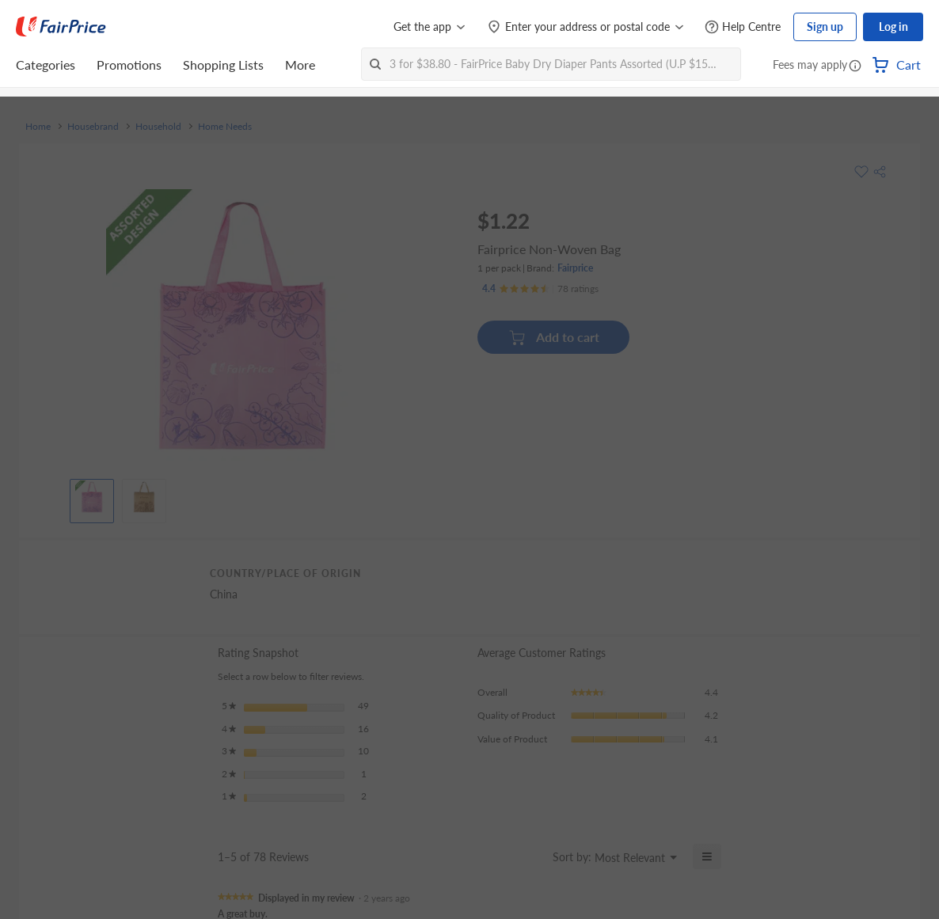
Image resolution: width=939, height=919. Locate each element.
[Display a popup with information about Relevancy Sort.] (530, 856)
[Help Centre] (743, 27)
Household (158, 126)
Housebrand (93, 126)
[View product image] (91, 497)
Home (38, 126)
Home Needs (225, 126)
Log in (893, 26)
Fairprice (575, 268)
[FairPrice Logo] (61, 27)
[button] (855, 66)
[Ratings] (540, 289)
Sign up (825, 26)
